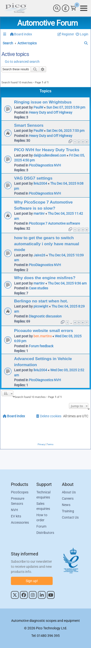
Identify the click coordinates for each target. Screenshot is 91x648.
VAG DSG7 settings (33, 178)
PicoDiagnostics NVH (45, 165)
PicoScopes (19, 492)
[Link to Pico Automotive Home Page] (15, 8)
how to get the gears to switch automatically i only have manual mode (46, 243)
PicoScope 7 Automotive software (54, 223)
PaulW (38, 107)
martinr (39, 213)
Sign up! (32, 581)
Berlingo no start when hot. (41, 301)
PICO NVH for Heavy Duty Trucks (46, 149)
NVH (14, 510)
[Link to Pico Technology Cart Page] (73, 8)
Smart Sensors (28, 125)
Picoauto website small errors (43, 330)
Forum (41, 526)
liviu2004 (40, 183)
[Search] (56, 8)
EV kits (16, 516)
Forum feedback (41, 346)
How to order (41, 517)
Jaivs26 (39, 255)
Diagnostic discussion (45, 316)
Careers (68, 498)
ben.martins (42, 336)
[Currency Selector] (65, 8)
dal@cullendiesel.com (49, 155)
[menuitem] (82, 34)
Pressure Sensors (17, 501)
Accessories (20, 522)
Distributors (45, 533)
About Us (69, 492)
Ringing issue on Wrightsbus (43, 102)
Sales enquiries (43, 506)
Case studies (38, 288)
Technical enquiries (43, 494)
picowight (40, 306)
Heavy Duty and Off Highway (50, 112)
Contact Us (70, 517)
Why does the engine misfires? (44, 277)
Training (68, 511)
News (66, 505)
